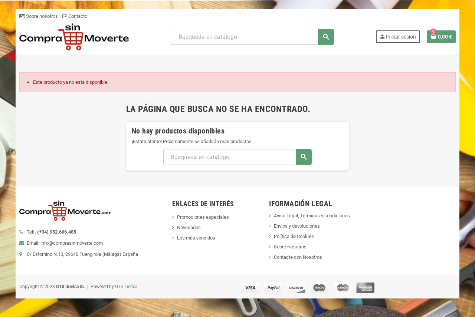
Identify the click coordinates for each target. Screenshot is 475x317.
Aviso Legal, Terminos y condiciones (312, 215)
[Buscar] (252, 37)
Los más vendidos (196, 238)
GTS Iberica (125, 286)
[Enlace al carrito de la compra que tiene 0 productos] (442, 36)
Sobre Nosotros (290, 247)
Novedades (188, 227)
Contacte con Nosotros (298, 257)
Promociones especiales (203, 217)
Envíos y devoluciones (297, 226)
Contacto (74, 16)
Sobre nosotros (38, 16)
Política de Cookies (294, 236)
